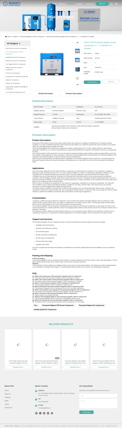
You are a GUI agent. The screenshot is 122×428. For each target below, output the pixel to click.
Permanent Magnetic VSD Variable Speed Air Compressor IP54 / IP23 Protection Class (75, 362)
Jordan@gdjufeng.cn (44, 408)
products (71, 4)
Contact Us (8, 407)
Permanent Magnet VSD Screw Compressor (58, 305)
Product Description (74, 93)
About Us (8, 394)
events (80, 4)
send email (86, 412)
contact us (89, 4)
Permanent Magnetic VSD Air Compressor (32, 36)
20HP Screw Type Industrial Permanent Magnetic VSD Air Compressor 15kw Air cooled (47, 362)
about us (62, 4)
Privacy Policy (9, 426)
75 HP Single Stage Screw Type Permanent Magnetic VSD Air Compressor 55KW (18, 362)
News (6, 401)
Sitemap (16, 426)
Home (55, 4)
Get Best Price (92, 82)
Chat (102, 4)
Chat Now (111, 82)
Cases (7, 404)
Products (15, 36)
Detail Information (45, 93)
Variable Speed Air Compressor (45, 309)
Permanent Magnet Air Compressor (91, 305)
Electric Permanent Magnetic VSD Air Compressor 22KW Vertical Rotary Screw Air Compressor (104, 362)
